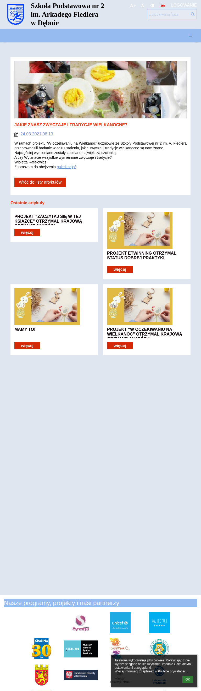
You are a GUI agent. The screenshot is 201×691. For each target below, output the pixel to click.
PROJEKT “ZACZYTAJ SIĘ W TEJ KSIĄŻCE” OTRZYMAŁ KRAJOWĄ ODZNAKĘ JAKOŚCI (48, 219)
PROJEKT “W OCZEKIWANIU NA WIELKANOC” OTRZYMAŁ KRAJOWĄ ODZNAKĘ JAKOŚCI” (144, 332)
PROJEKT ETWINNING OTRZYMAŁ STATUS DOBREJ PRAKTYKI (141, 255)
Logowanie (184, 5)
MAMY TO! (24, 329)
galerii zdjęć (66, 167)
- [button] (143, 5)
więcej (27, 232)
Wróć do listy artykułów (40, 182)
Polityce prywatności (172, 671)
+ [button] (133, 5)
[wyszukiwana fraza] (172, 14)
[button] (163, 5)
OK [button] (188, 679)
